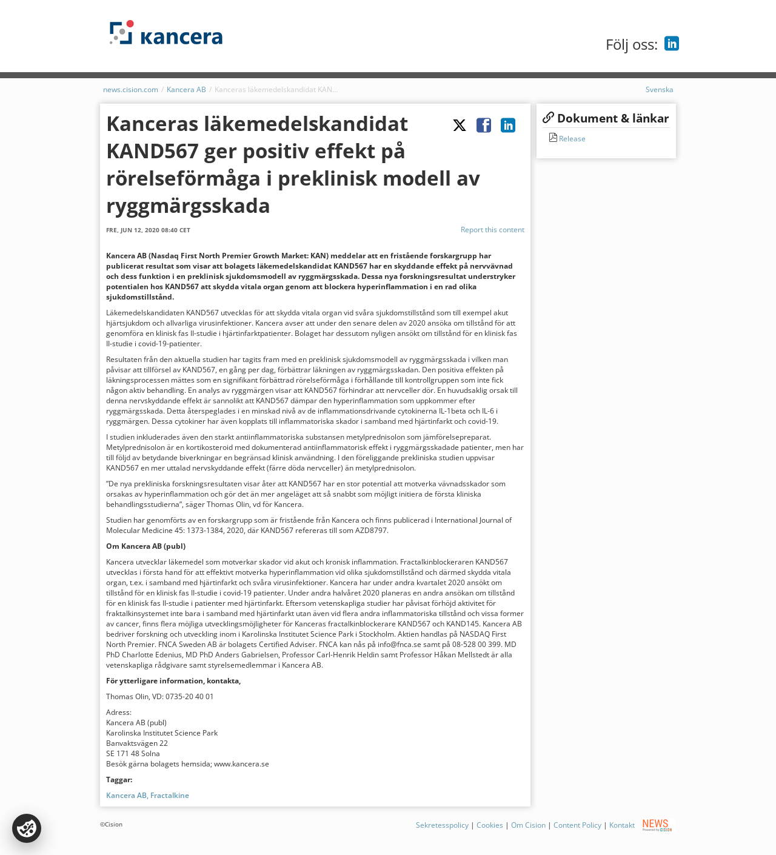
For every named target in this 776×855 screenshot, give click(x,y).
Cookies (490, 825)
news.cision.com (130, 89)
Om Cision (528, 825)
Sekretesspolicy (442, 825)
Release (571, 138)
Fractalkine (169, 795)
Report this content (492, 229)
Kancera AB (186, 89)
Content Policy (577, 825)
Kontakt (622, 825)
